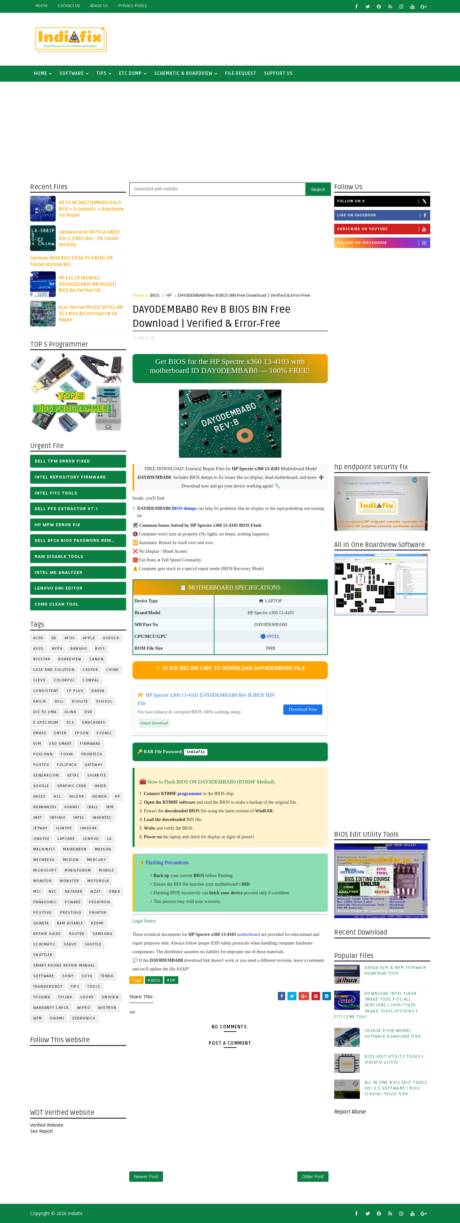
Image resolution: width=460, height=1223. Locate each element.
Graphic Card (72, 786)
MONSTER (69, 881)
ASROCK (111, 638)
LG (109, 838)
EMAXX (39, 733)
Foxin (67, 754)
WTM (37, 1018)
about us (99, 5)
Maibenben (75, 849)
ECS (71, 722)
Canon (97, 659)
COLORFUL (64, 680)
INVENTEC (102, 817)
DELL (59, 701)
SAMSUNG (103, 933)
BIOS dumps (184, 508)
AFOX (70, 638)
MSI (37, 891)
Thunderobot (48, 986)
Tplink (65, 997)
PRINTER (98, 912)
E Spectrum (46, 722)
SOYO (87, 976)
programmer (189, 793)
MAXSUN (103, 849)
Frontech (91, 754)
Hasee (39, 796)
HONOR (100, 796)
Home (41, 5)
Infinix (58, 817)
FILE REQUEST (240, 73)
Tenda (107, 976)
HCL (57, 796)
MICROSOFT (45, 870)
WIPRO (84, 1007)
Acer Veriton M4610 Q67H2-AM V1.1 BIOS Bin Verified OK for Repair (91, 314)
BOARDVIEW (70, 659)
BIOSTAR (42, 659)
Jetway (40, 828)
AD (54, 638)
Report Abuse (350, 1112)
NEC (53, 891)
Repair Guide (47, 933)
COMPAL (91, 680)
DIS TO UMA (45, 712)
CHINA (112, 669)
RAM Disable (70, 923)
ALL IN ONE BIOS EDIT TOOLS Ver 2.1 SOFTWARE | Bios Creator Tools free (396, 1088)
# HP (171, 980)
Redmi (97, 923)
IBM (110, 807)
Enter (60, 733)
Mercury (96, 859)
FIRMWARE (90, 743)
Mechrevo (44, 859)
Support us (278, 73)
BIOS (100, 648)
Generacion (46, 775)
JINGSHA (88, 828)
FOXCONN (43, 754)
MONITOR (42, 881)
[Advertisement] (313, 37)
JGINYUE (64, 828)
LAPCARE (66, 838)
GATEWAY (94, 764)
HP (117, 796)
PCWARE (73, 902)
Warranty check (51, 1007)
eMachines (94, 722)
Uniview (110, 997)
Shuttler (43, 955)
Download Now (302, 709)
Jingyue (41, 838)
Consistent (46, 690)
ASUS (38, 648)
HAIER (101, 786)
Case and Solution (54, 669)
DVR (89, 712)
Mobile (106, 870)
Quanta (41, 923)
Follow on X (383, 201)
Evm (37, 743)
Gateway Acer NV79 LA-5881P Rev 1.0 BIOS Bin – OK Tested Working (89, 238)
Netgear (74, 891)
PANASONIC (45, 902)
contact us (69, 5)
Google (41, 786)
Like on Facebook (383, 215)
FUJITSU (41, 764)
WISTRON (107, 1007)
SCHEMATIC (44, 944)
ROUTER (77, 933)
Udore (87, 997)
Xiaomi (57, 1018)
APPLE (89, 638)
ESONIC (104, 733)
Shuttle (93, 944)
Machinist (44, 849)
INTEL (79, 817)
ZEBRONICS (84, 1018)
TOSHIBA (42, 997)
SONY (68, 976)
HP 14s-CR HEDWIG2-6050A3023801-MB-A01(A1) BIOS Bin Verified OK (87, 284)
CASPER (90, 669)
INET (37, 817)
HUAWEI (71, 807)
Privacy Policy (132, 5)
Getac (73, 775)
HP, (153, 338)
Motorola (98, 881)
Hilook (77, 796)
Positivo (42, 912)
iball (92, 807)
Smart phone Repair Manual (64, 965)
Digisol (104, 701)
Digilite (80, 701)
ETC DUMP (130, 73)
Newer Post (146, 1176)
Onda (114, 891)
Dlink (71, 712)
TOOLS (94, 986)
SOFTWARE (72, 73)
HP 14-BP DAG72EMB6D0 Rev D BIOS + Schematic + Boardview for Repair (91, 209)
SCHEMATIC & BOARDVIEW (183, 73)
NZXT (96, 891)
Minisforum (78, 870)
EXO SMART (60, 743)
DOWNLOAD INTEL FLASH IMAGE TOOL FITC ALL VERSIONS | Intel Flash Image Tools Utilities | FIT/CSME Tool (376, 1005)
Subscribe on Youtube (383, 229)
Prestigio (71, 912)
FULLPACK (67, 764)
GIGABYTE (96, 775)
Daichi (40, 701)
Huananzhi (45, 807)
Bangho (78, 648)
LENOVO (91, 838)
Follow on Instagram (383, 243)
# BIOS (154, 980)
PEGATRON (99, 902)
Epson (82, 733)
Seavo (70, 944)
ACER (38, 638)
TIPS (101, 73)
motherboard (248, 934)
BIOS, (144, 338)
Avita (57, 648)
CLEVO (39, 680)
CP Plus (75, 690)
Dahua (98, 690)
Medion (71, 859)
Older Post (313, 1176)
